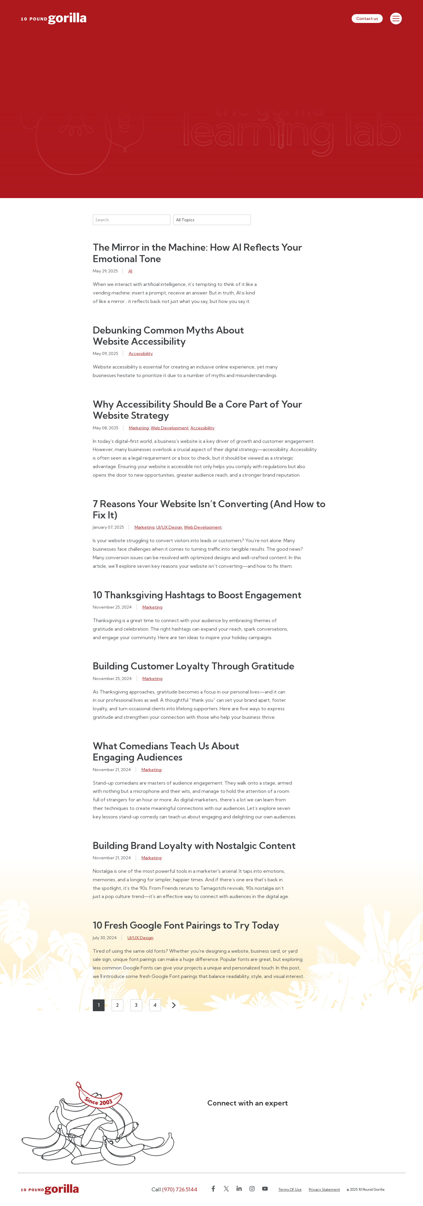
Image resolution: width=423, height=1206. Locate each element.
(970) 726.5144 (174, 1189)
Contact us (367, 18)
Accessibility (141, 353)
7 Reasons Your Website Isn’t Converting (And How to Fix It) (209, 509)
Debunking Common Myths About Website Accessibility (168, 335)
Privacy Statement (324, 1189)
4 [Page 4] (155, 1005)
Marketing (139, 428)
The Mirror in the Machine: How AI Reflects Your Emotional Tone (197, 252)
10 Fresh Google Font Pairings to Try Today (186, 925)
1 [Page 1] (99, 1005)
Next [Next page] (174, 1005)
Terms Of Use (290, 1189)
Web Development (170, 428)
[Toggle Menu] (396, 18)
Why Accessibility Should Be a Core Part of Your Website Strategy (197, 409)
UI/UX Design (169, 527)
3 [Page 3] (136, 1005)
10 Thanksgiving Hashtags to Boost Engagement (197, 595)
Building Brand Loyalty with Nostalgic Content (194, 845)
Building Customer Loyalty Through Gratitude (193, 666)
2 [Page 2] (117, 1005)
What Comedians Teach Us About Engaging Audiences (166, 751)
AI (130, 271)
